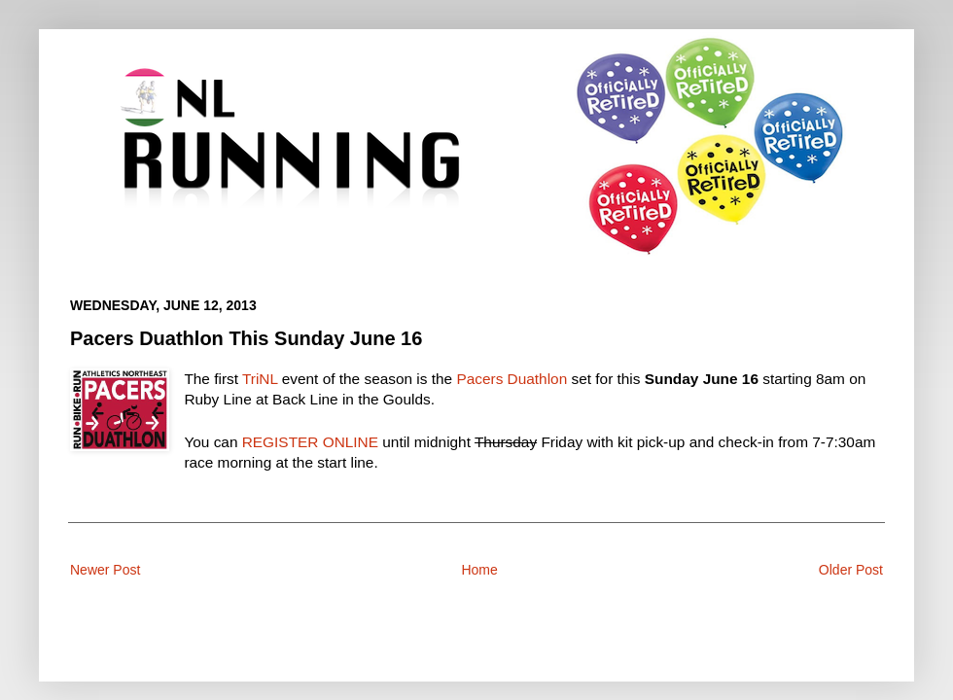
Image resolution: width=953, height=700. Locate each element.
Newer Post (105, 570)
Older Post (851, 570)
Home (479, 570)
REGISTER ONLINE (310, 442)
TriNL (259, 378)
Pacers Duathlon (511, 378)
